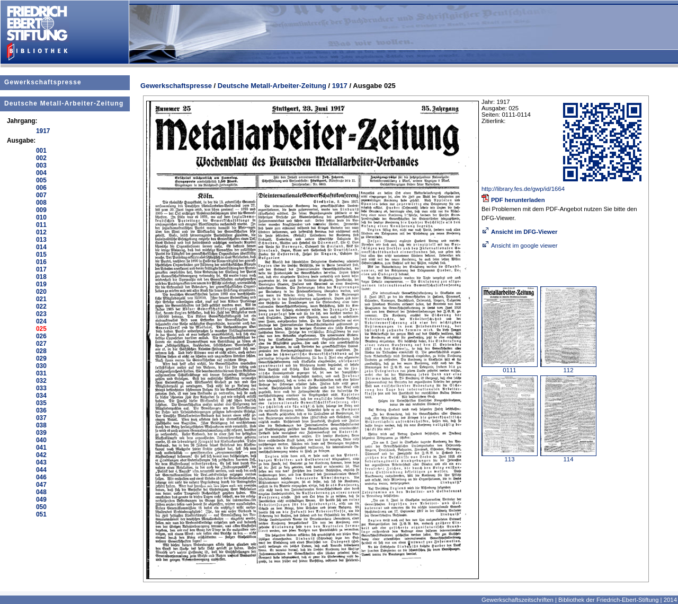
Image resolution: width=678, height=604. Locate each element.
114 (568, 456)
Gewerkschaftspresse (43, 82)
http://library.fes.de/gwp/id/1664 (523, 189)
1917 (339, 86)
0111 (509, 367)
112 (568, 367)
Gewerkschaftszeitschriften (517, 600)
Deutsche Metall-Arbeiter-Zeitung (63, 103)
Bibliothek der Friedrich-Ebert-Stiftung (608, 600)
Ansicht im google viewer (519, 245)
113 (509, 456)
